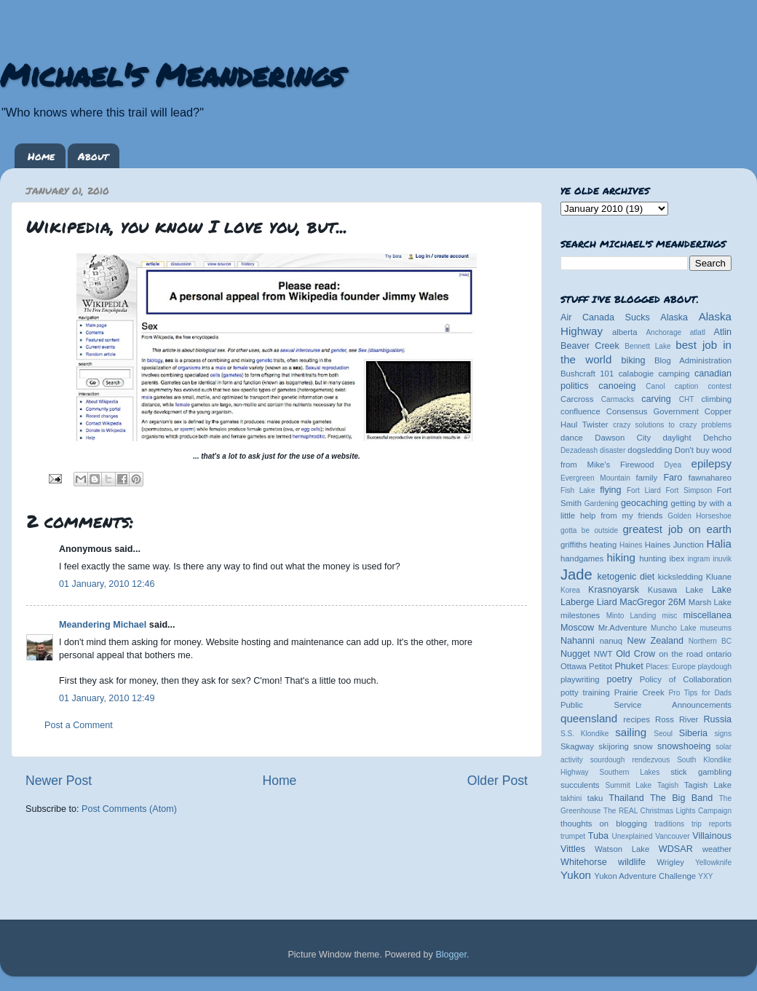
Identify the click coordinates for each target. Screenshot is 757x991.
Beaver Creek (589, 346)
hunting (652, 558)
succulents (580, 785)
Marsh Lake (710, 602)
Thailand (626, 798)
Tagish (667, 785)
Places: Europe (670, 667)
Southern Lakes (630, 772)
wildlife (632, 862)
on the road (680, 654)
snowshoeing (684, 746)
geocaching (644, 503)
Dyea (673, 465)
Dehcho (717, 437)
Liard (607, 602)
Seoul (663, 734)
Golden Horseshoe (699, 516)
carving (656, 399)
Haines (630, 545)
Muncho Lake (673, 628)
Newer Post (58, 780)
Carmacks (617, 399)
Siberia (693, 733)
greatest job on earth (677, 529)
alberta (625, 332)
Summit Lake (629, 785)
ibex (677, 558)
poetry (619, 679)
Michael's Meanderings (172, 74)
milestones (580, 615)
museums (715, 628)
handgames (581, 558)
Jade (576, 574)
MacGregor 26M (652, 602)
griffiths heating (588, 544)
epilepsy (711, 463)
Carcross (576, 399)
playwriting (580, 679)
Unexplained (631, 836)
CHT (686, 399)
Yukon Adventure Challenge (645, 876)
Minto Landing (631, 616)
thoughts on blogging (603, 823)
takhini (571, 798)
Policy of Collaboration (686, 679)
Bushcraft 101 (587, 373)
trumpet (572, 836)
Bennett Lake (647, 346)
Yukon (575, 875)
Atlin (723, 332)
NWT (603, 654)
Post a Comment (78, 725)
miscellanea (707, 615)
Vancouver (672, 836)
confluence (580, 411)
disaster (612, 450)
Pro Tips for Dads (700, 693)
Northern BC (710, 641)
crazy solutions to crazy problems (672, 425)
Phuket (628, 666)
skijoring (613, 746)
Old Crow (635, 654)
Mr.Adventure (622, 627)
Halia (719, 543)
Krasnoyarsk (613, 590)
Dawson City (623, 437)
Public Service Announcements (646, 704)
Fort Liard (644, 490)
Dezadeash (579, 450)
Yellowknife (713, 862)
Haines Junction (674, 544)
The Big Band (681, 798)
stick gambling (701, 771)
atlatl (697, 332)
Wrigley (670, 862)
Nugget (575, 654)
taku (595, 798)
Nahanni (577, 641)
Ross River (676, 719)
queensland (588, 718)
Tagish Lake (708, 785)
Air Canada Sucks (605, 317)
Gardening (601, 504)
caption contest (703, 386)
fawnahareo (710, 477)
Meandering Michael (102, 625)
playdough (714, 667)
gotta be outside (589, 530)
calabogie (636, 373)
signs (723, 734)
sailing (630, 732)
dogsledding (649, 450)
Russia (718, 719)
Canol (655, 386)
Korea (570, 590)
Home (41, 156)
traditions (669, 824)
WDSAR (676, 849)
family (647, 477)
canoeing (616, 386)
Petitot (600, 666)
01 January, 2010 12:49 (106, 698)
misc (670, 616)
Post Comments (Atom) (129, 809)
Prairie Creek (639, 692)
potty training (585, 692)
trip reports (711, 824)
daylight (676, 437)
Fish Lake (577, 490)
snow (642, 746)
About (93, 156)
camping (674, 373)
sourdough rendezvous (630, 760)
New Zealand (655, 641)
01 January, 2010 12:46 (106, 584)
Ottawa (573, 666)
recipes (636, 719)
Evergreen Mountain (595, 478)
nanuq (611, 640)
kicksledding (680, 576)
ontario (719, 654)
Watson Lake (622, 849)
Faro (672, 478)
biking (634, 360)
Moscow (577, 628)
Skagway (577, 746)
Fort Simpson (688, 490)
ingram (699, 559)
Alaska (674, 317)
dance (571, 437)
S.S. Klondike (584, 734)
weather (717, 849)
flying (610, 490)
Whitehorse (583, 862)
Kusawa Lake (675, 589)
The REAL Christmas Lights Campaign (667, 811)
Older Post (497, 780)
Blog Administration (693, 360)
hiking (620, 557)
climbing (716, 399)
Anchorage (663, 332)
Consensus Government (652, 411)
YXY (705, 876)
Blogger (451, 954)
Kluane (719, 576)
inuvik (722, 559)
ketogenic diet (625, 577)
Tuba (598, 836)
